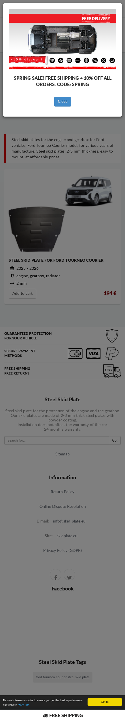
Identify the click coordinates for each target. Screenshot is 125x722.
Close (62, 102)
